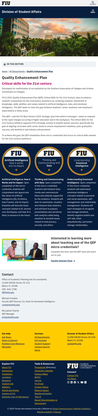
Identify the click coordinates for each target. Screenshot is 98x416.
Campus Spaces (42, 347)
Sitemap (57, 412)
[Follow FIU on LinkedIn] (72, 382)
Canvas (38, 381)
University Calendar (44, 371)
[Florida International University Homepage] (25, 3)
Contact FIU (72, 376)
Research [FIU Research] (6, 381)
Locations (6, 377)
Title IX (38, 397)
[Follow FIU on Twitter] (79, 382)
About (37, 350)
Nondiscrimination (43, 394)
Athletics (6, 387)
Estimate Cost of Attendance (15, 397)
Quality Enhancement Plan (40, 72)
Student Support (42, 344)
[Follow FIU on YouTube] (82, 382)
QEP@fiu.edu (8, 293)
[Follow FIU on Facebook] (75, 382)
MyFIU (38, 377)
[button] (93, 3)
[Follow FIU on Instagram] (68, 382)
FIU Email (39, 384)
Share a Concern (9, 341)
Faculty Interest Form (61, 261)
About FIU (6, 368)
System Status (41, 387)
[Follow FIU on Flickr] (86, 382)
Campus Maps (41, 374)
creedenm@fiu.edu (11, 305)
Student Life (7, 384)
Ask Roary (6, 337)
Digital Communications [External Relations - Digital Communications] (62, 409)
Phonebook (40, 368)
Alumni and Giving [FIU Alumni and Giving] (10, 391)
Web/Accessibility (44, 412)
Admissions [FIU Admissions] (7, 371)
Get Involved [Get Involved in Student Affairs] (41, 341)
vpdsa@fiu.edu (74, 344)
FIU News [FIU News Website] (71, 379)
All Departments (17, 72)
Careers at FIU (8, 394)
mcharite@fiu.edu (10, 317)
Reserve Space (42, 391)
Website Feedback (82, 409)
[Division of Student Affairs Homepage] (21, 12)
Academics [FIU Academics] (7, 374)
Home (4, 72)
